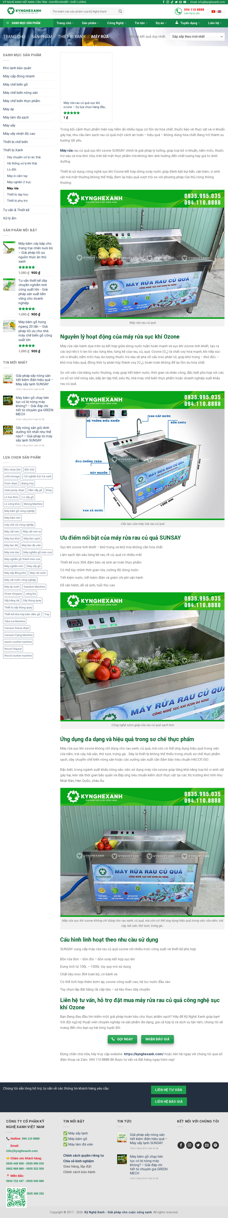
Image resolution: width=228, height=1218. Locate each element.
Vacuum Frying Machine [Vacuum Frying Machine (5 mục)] (18, 635)
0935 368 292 (35, 1193)
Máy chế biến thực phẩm (21, 101)
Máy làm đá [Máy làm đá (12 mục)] (11, 545)
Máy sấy (9, 125)
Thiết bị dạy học (18, 194)
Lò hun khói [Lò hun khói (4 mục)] (11, 497)
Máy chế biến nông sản (20, 93)
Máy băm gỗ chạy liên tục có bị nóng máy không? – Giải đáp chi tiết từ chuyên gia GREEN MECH (34, 406)
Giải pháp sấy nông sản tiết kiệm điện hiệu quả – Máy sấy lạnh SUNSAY (34, 380)
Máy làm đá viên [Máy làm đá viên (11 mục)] (31, 545)
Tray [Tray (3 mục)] (46, 614)
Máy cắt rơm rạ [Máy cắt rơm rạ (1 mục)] (32, 531)
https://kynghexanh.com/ (144, 1054)
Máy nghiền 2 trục (19, 182)
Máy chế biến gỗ (15, 84)
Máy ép (8, 109)
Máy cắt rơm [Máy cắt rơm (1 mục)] (11, 531)
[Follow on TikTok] (172, 2)
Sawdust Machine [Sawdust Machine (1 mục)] (34, 586)
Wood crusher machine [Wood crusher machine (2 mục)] (18, 655)
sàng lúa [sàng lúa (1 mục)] (31, 593)
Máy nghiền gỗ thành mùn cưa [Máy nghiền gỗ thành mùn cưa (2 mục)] (22, 559)
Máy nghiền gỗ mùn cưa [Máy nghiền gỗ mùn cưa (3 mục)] (37, 552)
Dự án (161, 23)
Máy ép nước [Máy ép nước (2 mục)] (12, 586)
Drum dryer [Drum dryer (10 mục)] (10, 483)
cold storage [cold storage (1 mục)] (12, 476)
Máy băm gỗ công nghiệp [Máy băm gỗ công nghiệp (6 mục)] (19, 510)
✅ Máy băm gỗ (75, 1139)
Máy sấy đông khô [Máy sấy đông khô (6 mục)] (15, 572)
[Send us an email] (180, 2)
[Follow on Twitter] (176, 2)
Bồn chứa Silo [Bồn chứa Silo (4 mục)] (12, 469)
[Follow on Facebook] (163, 2)
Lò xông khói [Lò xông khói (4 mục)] (12, 503)
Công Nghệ (116, 23)
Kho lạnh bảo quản (17, 68)
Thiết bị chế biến (15, 142)
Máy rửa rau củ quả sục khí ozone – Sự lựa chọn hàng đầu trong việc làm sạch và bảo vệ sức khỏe (84, 105)
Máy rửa (12, 188)
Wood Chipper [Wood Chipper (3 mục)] (13, 648)
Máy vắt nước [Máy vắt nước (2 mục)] (38, 572)
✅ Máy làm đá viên (78, 1144)
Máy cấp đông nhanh (19, 76)
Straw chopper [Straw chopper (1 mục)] (13, 593)
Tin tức (141, 23)
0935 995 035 (35, 1163)
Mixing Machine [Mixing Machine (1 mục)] (33, 503)
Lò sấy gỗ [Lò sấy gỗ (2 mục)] (28, 497)
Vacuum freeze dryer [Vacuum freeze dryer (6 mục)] (16, 628)
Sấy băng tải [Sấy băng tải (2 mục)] (11, 600)
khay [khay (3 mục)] (49, 490)
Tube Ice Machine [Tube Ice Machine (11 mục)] (14, 621)
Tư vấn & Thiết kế (16, 210)
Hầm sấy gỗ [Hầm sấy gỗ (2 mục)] (35, 490)
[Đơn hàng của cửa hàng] (197, 37)
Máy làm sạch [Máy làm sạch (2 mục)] (32, 538)
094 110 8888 (194, 10)
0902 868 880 (15, 1168)
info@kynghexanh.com (22, 1151)
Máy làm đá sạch (16, 117)
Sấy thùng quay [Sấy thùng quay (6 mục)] (32, 600)
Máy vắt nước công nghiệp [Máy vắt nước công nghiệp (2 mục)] (20, 579)
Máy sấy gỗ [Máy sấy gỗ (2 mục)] (34, 566)
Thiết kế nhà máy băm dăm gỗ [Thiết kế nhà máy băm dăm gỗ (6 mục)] (22, 614)
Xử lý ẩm (9, 218)
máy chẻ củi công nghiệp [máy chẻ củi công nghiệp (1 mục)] (19, 524)
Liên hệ (215, 23)
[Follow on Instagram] (167, 2)
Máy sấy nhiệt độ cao (19, 134)
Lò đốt (11, 169)
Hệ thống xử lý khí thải (22, 163)
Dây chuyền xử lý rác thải (24, 157)
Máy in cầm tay (17, 176)
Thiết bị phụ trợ (17, 201)
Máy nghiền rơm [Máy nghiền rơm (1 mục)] (13, 566)
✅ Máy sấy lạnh (75, 1133)
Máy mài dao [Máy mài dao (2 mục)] (11, 552)
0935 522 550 (35, 1168)
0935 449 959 (15, 1163)
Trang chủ (65, 23)
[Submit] (120, 11)
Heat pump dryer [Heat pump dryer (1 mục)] (14, 490)
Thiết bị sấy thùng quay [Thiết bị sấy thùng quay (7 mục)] (18, 607)
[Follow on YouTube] (184, 2)
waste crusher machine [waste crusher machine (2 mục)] (18, 641)
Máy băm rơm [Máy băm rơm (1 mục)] (12, 517)
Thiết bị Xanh (71, 36)
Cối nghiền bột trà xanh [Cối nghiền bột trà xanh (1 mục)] (38, 476)
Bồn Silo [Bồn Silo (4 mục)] (29, 469)
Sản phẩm (90, 23)
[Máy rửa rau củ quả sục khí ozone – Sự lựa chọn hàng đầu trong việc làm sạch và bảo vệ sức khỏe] (86, 75)
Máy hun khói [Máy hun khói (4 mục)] (12, 538)
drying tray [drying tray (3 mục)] (27, 483)
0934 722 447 (15, 1181)
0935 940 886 (35, 1181)
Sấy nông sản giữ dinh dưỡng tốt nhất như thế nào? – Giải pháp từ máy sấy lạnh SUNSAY (34, 434)
